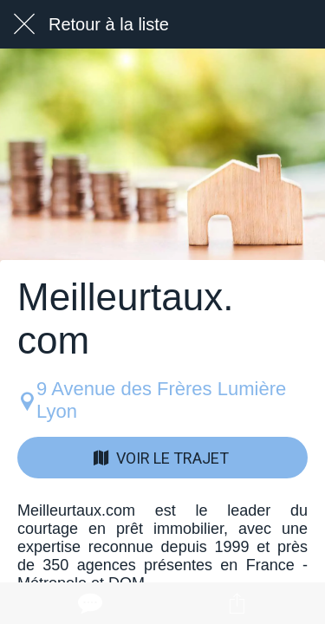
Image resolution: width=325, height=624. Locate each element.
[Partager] (236, 603)
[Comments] (88, 603)
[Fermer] (24, 24)
